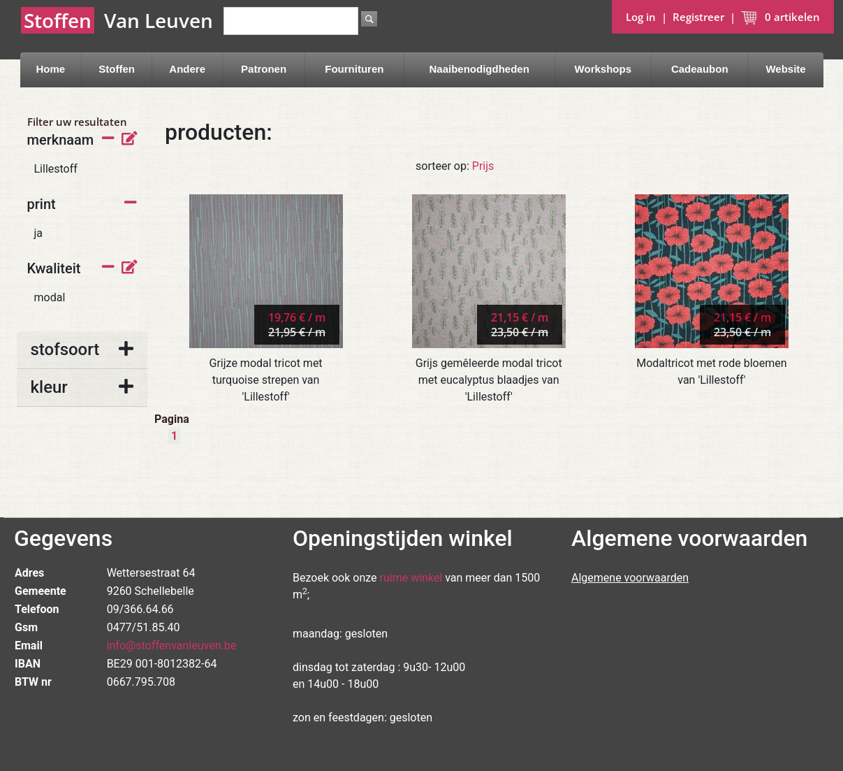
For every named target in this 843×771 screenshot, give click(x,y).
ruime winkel (411, 577)
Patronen (263, 69)
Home (50, 69)
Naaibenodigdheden (479, 69)
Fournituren (354, 69)
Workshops (603, 69)
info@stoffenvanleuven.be (172, 645)
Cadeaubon (699, 69)
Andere (187, 69)
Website (785, 69)
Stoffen (116, 69)
